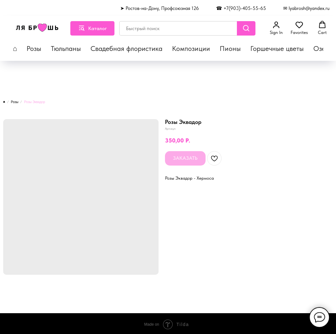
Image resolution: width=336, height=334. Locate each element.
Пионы (230, 48)
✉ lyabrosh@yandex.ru (306, 8)
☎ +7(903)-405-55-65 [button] (241, 8)
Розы (34, 48)
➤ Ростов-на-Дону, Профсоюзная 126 (159, 8)
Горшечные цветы (277, 48)
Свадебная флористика (126, 48)
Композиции (191, 48)
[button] (276, 28)
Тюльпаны (66, 48)
